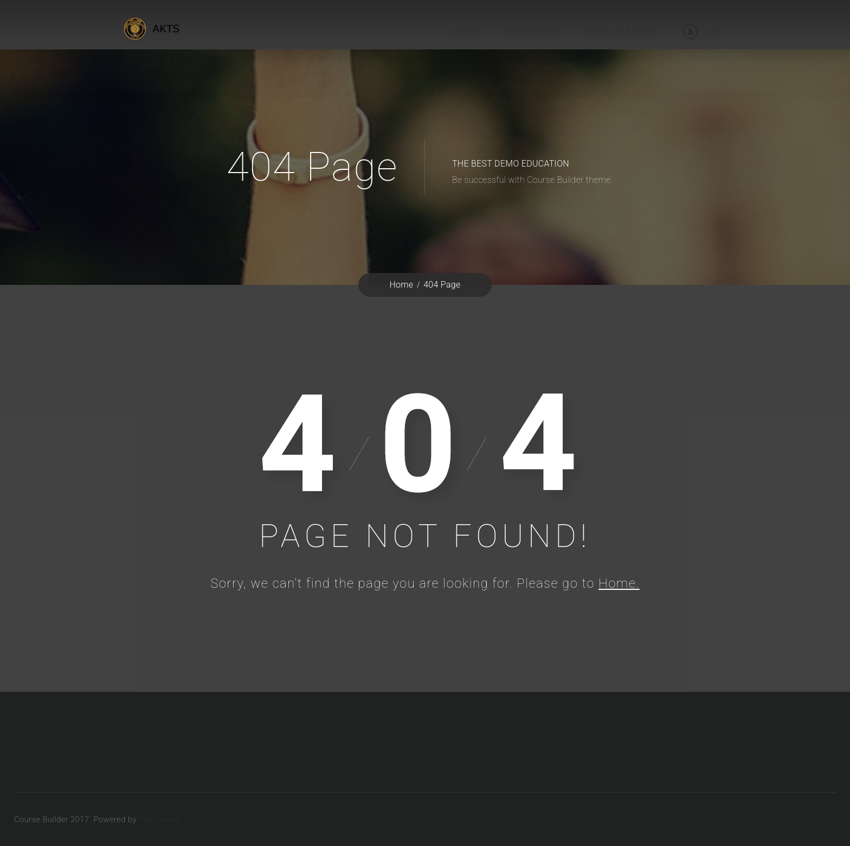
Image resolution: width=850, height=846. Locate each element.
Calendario (533, 31)
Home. (619, 583)
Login (712, 32)
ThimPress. (160, 819)
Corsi (465, 31)
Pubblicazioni (621, 31)
